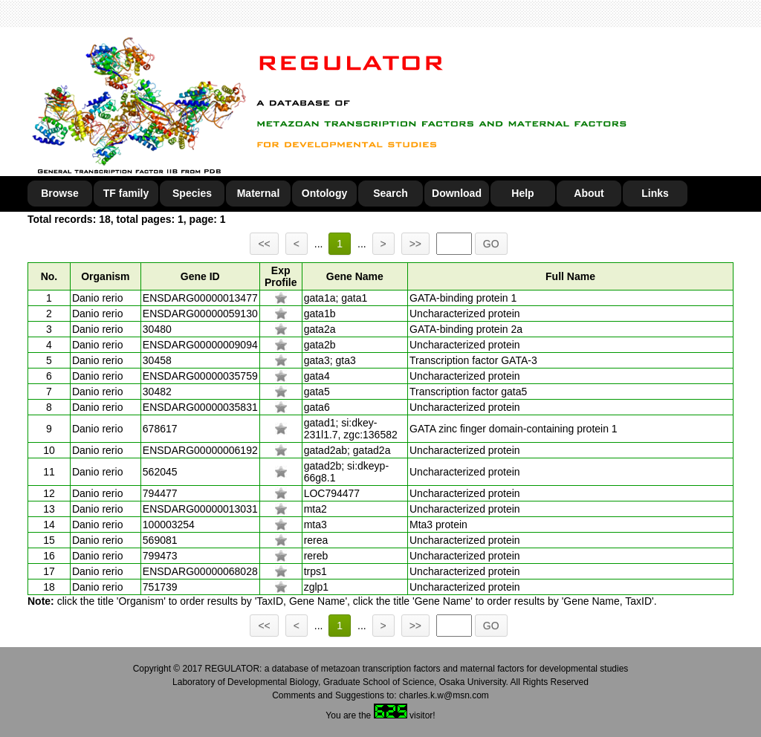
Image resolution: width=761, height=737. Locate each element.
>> (415, 244)
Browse (60, 193)
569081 (160, 540)
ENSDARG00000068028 (200, 571)
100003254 (169, 524)
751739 (160, 587)
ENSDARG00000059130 (200, 313)
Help (522, 193)
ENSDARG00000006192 (200, 450)
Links (655, 193)
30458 (157, 360)
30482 (157, 391)
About (588, 193)
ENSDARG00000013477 (200, 298)
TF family (126, 193)
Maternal (258, 193)
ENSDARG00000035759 (200, 376)
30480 (157, 329)
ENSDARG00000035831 (200, 407)
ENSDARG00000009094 (200, 345)
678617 (160, 429)
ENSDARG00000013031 (200, 509)
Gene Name (354, 276)
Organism (105, 276)
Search (390, 193)
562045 (160, 472)
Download (457, 193)
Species (192, 193)
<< (264, 244)
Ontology (324, 193)
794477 (160, 493)
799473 (160, 556)
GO (491, 244)
